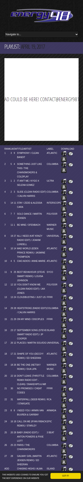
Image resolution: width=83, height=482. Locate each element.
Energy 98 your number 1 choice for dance (41, 15)
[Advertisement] (41, 99)
